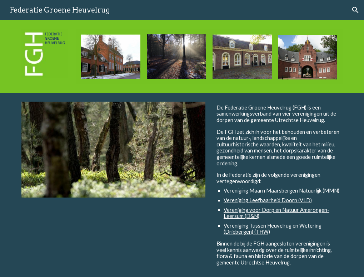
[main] (278, 185)
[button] (355, 10)
